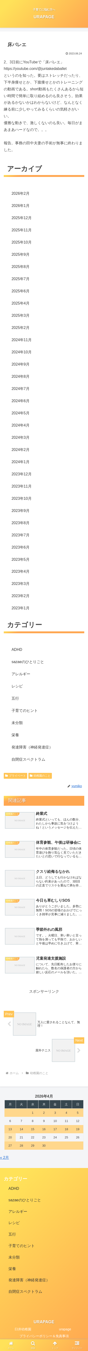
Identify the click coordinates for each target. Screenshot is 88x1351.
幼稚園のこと (40, 775)
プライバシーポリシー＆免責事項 (44, 1336)
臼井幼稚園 (23, 1329)
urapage (65, 1329)
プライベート (15, 775)
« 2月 (4, 1158)
